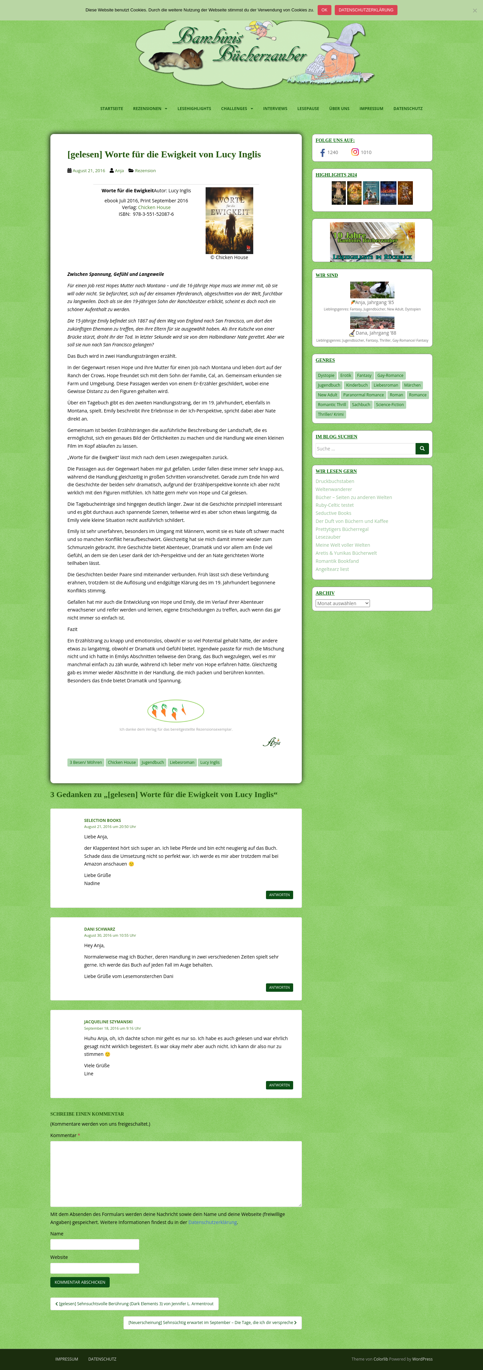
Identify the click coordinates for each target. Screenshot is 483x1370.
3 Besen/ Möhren (86, 762)
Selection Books (102, 820)
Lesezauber (328, 537)
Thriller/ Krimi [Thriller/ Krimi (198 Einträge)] (331, 414)
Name (56, 1233)
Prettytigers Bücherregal (342, 529)
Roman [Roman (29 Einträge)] (396, 395)
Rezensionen (147, 108)
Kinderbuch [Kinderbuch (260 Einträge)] (357, 385)
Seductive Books (333, 513)
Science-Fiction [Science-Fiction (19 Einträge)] (390, 404)
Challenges (234, 108)
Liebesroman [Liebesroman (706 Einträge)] (386, 385)
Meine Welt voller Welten (343, 545)
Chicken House (154, 207)
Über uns (339, 108)
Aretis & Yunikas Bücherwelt (346, 553)
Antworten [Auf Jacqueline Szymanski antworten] (279, 1085)
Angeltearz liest (332, 569)
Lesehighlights (194, 108)
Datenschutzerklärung (366, 10)
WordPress (422, 1359)
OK (324, 10)
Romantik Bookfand (337, 561)
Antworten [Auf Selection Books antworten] (279, 894)
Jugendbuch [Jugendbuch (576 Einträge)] (329, 385)
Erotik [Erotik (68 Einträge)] (345, 375)
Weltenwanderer (334, 489)
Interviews (275, 108)
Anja (119, 170)
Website (59, 1257)
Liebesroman (182, 762)
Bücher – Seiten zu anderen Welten (354, 497)
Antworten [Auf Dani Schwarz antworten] (279, 987)
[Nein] (474, 10)
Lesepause (308, 108)
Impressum (371, 108)
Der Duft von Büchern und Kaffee (352, 521)
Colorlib (381, 1359)
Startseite (111, 108)
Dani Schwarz (99, 929)
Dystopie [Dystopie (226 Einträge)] (326, 375)
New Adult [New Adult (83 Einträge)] (327, 395)
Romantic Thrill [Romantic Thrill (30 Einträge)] (332, 404)
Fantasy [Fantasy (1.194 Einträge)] (364, 375)
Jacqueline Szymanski (108, 1022)
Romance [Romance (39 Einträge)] (418, 395)
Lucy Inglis (210, 762)
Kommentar (65, 1135)
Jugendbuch (153, 762)
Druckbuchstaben (335, 481)
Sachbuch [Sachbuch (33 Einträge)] (361, 404)
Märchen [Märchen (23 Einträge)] (412, 385)
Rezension (145, 170)
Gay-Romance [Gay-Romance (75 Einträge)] (390, 375)
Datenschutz (408, 108)
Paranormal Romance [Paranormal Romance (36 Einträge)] (363, 395)
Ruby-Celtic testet (335, 505)
